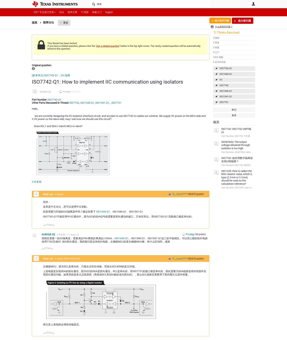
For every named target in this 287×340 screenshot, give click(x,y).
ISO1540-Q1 (225, 91)
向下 (53, 225)
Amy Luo (48, 194)
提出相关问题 (221, 20)
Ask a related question (107, 46)
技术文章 (72, 12)
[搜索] (150, 4)
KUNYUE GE (45, 92)
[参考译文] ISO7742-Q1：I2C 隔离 (51, 75)
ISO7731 (223, 102)
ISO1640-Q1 (225, 74)
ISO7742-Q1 (225, 68)
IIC (220, 79)
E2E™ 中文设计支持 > (45, 12)
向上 (44, 225)
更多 (65, 22)
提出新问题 (244, 20)
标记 (234, 109)
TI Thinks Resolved (226, 32)
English (109, 12)
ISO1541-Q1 (225, 96)
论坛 (61, 12)
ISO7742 (223, 85)
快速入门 (97, 12)
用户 (253, 4)
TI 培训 (84, 12)
